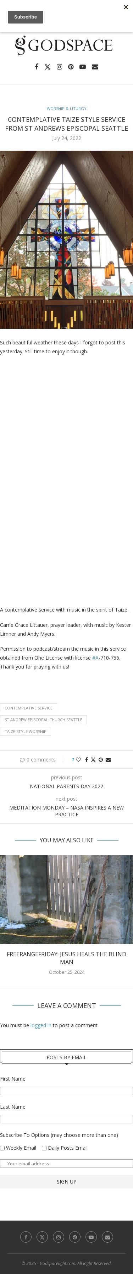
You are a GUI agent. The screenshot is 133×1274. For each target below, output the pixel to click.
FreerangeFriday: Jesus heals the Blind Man (66, 958)
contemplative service (28, 708)
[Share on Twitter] (93, 759)
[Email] (95, 67)
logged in (41, 1025)
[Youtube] (82, 67)
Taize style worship (25, 731)
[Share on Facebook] (86, 759)
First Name (13, 1078)
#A (95, 657)
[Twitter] (47, 67)
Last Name (13, 1106)
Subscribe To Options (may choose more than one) (59, 1135)
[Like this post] (78, 759)
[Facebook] (36, 67)
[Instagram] (59, 67)
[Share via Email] (108, 759)
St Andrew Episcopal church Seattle (43, 719)
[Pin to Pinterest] (101, 759)
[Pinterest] (70, 67)
